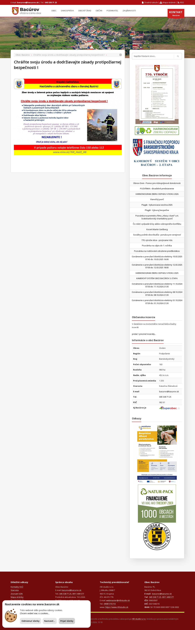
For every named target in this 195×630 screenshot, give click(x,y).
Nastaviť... (49, 620)
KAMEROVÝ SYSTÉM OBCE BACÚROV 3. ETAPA (156, 278)
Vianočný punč (157, 199)
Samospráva (67, 10)
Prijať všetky (66, 620)
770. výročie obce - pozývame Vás (156, 240)
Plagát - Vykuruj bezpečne (157, 210)
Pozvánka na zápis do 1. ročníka (157, 245)
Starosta (15, 590)
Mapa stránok (168, 2)
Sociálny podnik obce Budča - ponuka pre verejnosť (157, 234)
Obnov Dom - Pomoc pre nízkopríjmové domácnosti (157, 183)
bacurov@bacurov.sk (28, 2)
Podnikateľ (112, 10)
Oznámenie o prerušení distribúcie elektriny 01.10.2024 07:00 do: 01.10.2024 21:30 (157, 302)
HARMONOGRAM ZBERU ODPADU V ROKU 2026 (157, 194)
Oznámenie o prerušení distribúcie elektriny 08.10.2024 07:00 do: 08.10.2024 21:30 (157, 293)
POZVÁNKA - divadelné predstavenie (157, 188)
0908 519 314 (109, 603)
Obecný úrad (84, 10)
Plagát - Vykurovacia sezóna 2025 (157, 204)
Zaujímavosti (129, 10)
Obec (53, 10)
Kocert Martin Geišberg (157, 229)
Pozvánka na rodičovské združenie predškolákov (157, 251)
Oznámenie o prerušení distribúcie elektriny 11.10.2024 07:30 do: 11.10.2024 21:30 (157, 285)
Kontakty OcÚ (17, 586)
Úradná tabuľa (150, 2)
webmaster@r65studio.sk (118, 600)
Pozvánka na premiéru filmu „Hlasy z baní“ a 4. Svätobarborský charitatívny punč (157, 217)
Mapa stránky (17, 597)
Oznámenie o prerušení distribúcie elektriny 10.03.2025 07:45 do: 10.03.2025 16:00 (157, 258)
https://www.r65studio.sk (116, 607)
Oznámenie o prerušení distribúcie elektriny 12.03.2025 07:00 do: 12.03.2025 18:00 (157, 266)
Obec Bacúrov (23, 54)
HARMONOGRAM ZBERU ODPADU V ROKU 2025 (157, 273)
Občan (99, 10)
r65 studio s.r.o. (139, 618)
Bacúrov (176, 14)
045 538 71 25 (51, 2)
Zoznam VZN (17, 593)
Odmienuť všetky (30, 620)
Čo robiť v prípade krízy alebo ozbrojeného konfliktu (157, 224)
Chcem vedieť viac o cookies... (34, 613)
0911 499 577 (78, 593)
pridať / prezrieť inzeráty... (144, 334)
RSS (181, 2)
